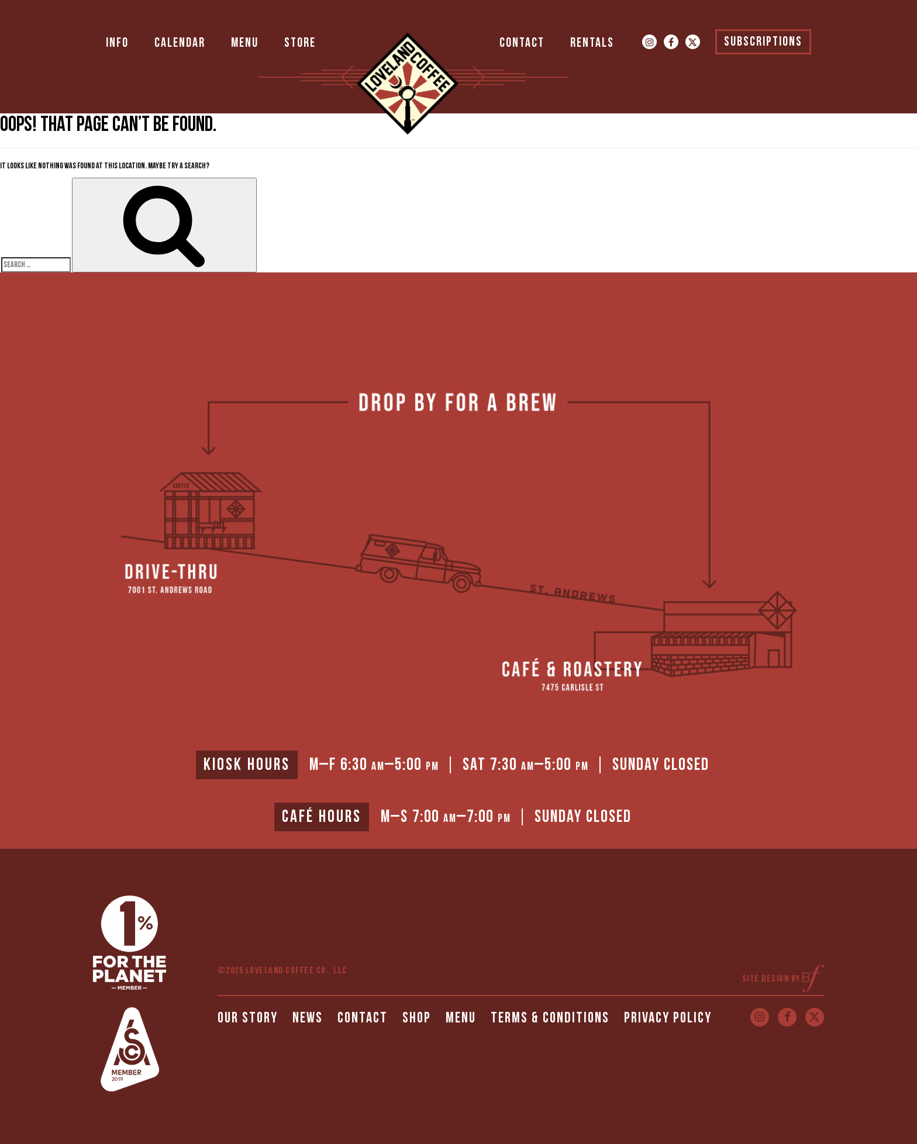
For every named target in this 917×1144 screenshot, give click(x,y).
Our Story (248, 1018)
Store (300, 43)
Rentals (592, 43)
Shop (416, 1018)
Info (117, 43)
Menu (244, 43)
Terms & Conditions (550, 1018)
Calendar (179, 43)
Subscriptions (763, 42)
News (307, 1018)
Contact (521, 43)
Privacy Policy (668, 1018)
